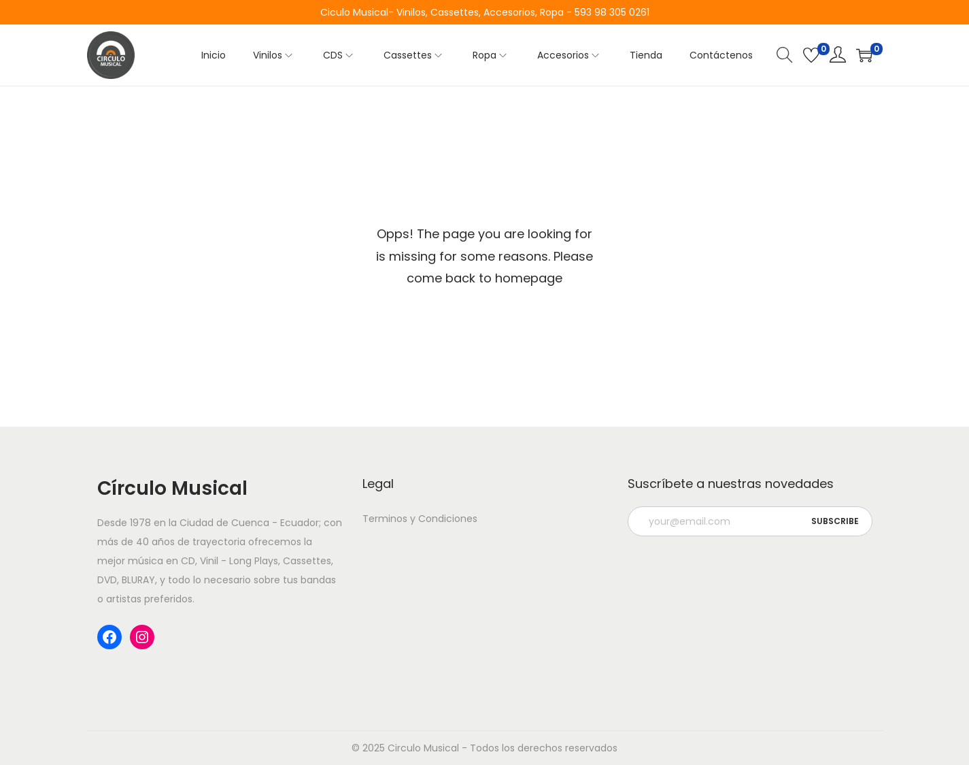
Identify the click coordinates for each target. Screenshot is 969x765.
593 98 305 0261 (612, 12)
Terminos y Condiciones (419, 518)
